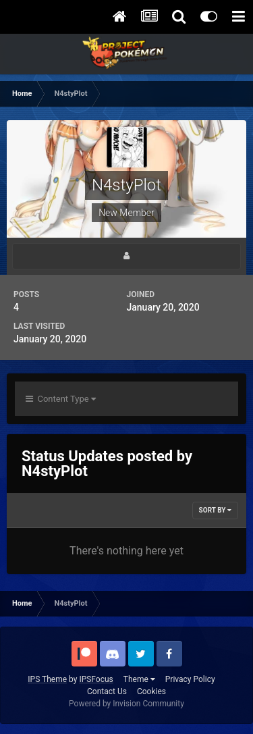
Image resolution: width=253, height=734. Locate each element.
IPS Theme (47, 679)
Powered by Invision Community (126, 703)
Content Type (61, 399)
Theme (139, 679)
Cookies (151, 691)
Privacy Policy (190, 679)
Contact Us (107, 691)
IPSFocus (96, 679)
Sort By (215, 510)
